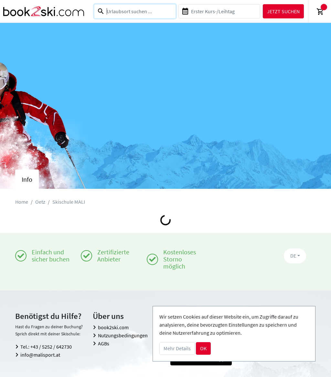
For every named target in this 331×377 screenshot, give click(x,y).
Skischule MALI (68, 202)
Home (21, 202)
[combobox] (135, 11)
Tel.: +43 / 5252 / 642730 (46, 346)
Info (27, 179)
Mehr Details (177, 348)
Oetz (40, 202)
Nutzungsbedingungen (123, 335)
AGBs (103, 343)
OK (203, 348)
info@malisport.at (40, 355)
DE (293, 255)
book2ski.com (113, 327)
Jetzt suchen (283, 11)
